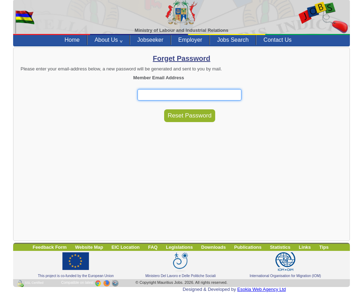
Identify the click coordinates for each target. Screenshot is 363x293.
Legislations (179, 247)
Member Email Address (158, 77)
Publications (248, 247)
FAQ (153, 247)
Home (72, 40)
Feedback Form (50, 247)
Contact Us (277, 40)
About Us (108, 40)
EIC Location (126, 247)
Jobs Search (232, 40)
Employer (190, 40)
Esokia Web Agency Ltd (261, 289)
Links (305, 247)
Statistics (280, 247)
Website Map (89, 247)
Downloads (213, 247)
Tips (324, 247)
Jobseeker (150, 40)
